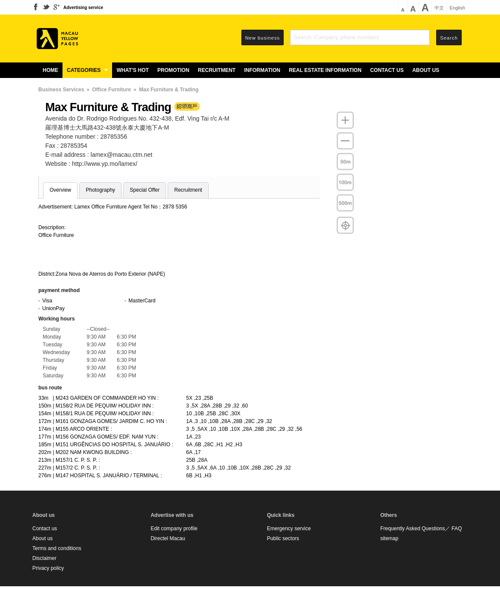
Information (262, 70)
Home (50, 70)
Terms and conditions (56, 548)
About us (425, 70)
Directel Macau (167, 538)
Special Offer (144, 190)
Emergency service (289, 529)
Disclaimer (44, 558)
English (457, 8)
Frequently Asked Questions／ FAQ (421, 529)
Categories (87, 70)
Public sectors (283, 538)
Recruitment (216, 70)
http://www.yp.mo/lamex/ (105, 163)
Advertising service (83, 7)
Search (449, 37)
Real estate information (325, 70)
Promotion (173, 70)
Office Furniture (111, 90)
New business (262, 37)
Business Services (61, 90)
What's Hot (132, 70)
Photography (100, 190)
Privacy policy (48, 568)
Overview (60, 190)
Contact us (387, 70)
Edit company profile (173, 529)
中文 (439, 8)
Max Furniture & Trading (168, 90)
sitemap (389, 538)
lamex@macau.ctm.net (121, 154)
